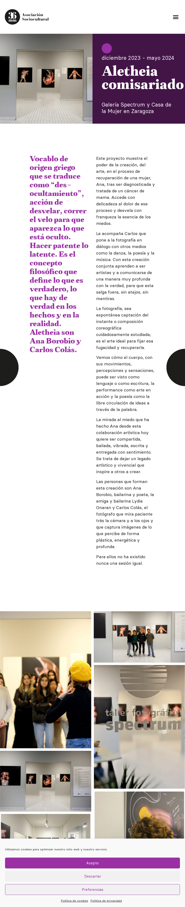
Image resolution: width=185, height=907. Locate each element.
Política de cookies (74, 900)
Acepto (92, 863)
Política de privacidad (106, 900)
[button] (175, 16)
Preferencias (92, 889)
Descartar (92, 876)
